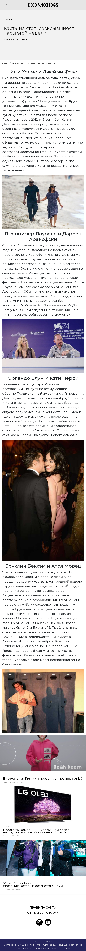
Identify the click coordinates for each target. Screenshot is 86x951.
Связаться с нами (43, 912)
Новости (8, 19)
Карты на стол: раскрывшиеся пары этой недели (33, 63)
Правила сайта (43, 907)
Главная (6, 63)
